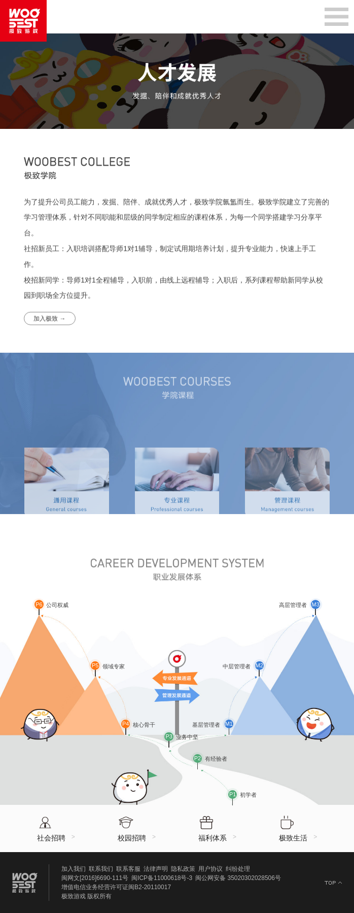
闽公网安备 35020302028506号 (238, 878)
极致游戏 (73, 896)
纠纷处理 (238, 868)
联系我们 (101, 868)
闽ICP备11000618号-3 (161, 878)
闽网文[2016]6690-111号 (94, 878)
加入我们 (73, 868)
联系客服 (128, 868)
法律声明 (156, 868)
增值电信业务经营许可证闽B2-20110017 (116, 887)
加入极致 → (49, 327)
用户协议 (210, 868)
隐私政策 (183, 868)
